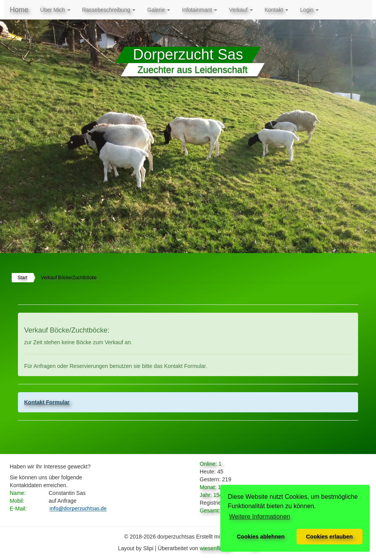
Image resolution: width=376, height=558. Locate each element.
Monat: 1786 (215, 487)
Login (309, 10)
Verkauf (241, 10)
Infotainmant (199, 10)
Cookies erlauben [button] (329, 536)
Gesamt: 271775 (220, 510)
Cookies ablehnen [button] (261, 536)
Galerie (158, 10)
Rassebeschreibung (109, 10)
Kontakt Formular (47, 402)
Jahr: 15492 (214, 495)
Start (22, 277)
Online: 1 (210, 464)
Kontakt (276, 10)
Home (19, 10)
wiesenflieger (216, 548)
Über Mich (55, 10)
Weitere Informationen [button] (259, 516)
